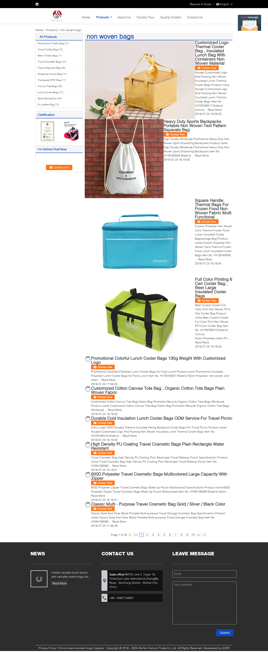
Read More (215, 109)
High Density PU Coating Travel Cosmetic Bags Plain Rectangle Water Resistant (157, 446)
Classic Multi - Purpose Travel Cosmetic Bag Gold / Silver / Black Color (158, 503)
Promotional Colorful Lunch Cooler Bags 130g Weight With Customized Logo (158, 360)
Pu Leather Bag (46, 104)
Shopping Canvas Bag (50, 73)
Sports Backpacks (47, 98)
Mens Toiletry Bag (47, 55)
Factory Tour (145, 17)
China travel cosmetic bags (75, 648)
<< (136, 534)
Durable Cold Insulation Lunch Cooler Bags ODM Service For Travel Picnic (161, 418)
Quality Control (170, 17)
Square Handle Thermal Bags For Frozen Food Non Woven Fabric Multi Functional (213, 208)
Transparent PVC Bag (49, 80)
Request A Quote (200, 4)
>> (198, 534)
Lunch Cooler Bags (48, 92)
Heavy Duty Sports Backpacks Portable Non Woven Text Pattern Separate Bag (195, 125)
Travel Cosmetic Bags (49, 61)
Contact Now (209, 67)
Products (102, 17)
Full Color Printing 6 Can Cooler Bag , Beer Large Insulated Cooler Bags (213, 287)
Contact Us (195, 17)
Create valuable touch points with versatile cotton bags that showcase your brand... (70, 575)
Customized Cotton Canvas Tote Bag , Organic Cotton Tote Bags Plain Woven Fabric (157, 390)
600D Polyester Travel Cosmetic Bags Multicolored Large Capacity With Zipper (159, 476)
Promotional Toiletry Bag (51, 43)
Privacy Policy (47, 648)
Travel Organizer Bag (49, 67)
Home (86, 17)
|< (130, 534)
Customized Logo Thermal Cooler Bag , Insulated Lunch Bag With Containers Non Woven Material (212, 53)
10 (192, 534)
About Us (124, 17)
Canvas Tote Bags (47, 86)
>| (204, 534)
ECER (226, 648)
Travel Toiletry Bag (48, 49)
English (224, 4)
